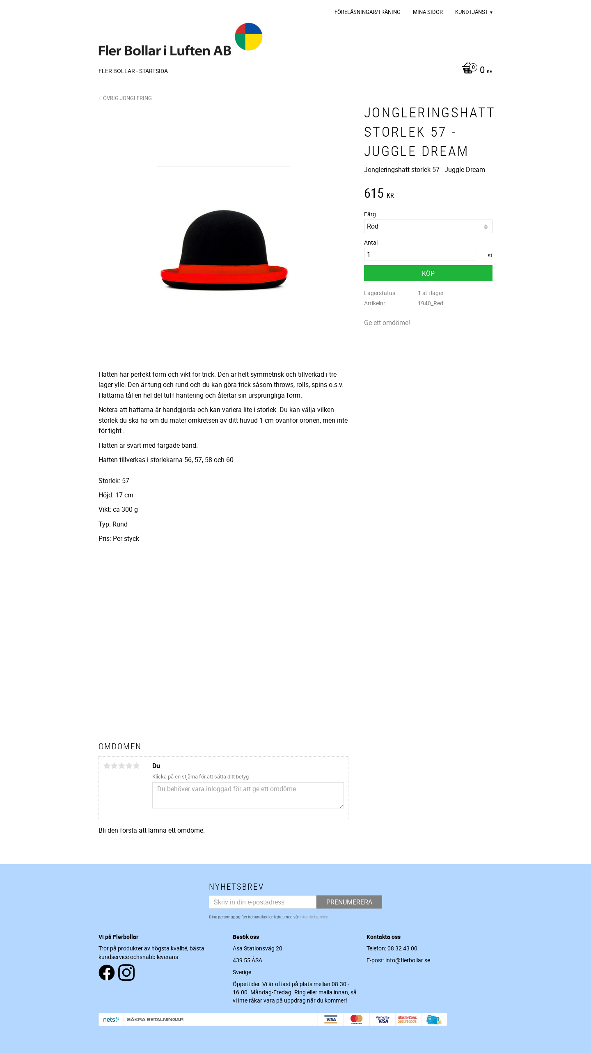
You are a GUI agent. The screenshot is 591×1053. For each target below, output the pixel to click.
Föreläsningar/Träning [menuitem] (367, 12)
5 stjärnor (136, 765)
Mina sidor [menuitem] (428, 12)
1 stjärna (106, 765)
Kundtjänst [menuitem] (471, 12)
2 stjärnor (114, 765)
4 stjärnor (129, 765)
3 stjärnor (121, 765)
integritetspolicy (314, 917)
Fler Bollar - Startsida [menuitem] (133, 71)
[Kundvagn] (475, 70)
